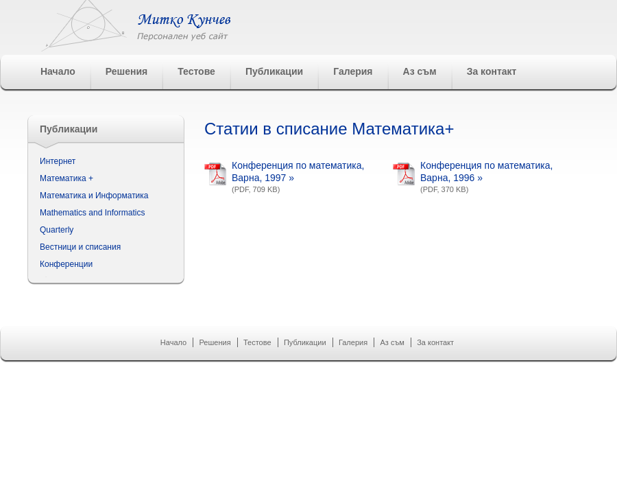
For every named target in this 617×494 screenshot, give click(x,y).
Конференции (66, 264)
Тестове (196, 71)
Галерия (352, 71)
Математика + (66, 178)
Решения (126, 71)
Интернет (57, 161)
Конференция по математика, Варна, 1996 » (486, 171)
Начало (57, 71)
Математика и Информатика (94, 195)
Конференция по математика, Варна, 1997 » (298, 171)
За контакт (492, 71)
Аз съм (420, 71)
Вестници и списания (80, 247)
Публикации (274, 71)
